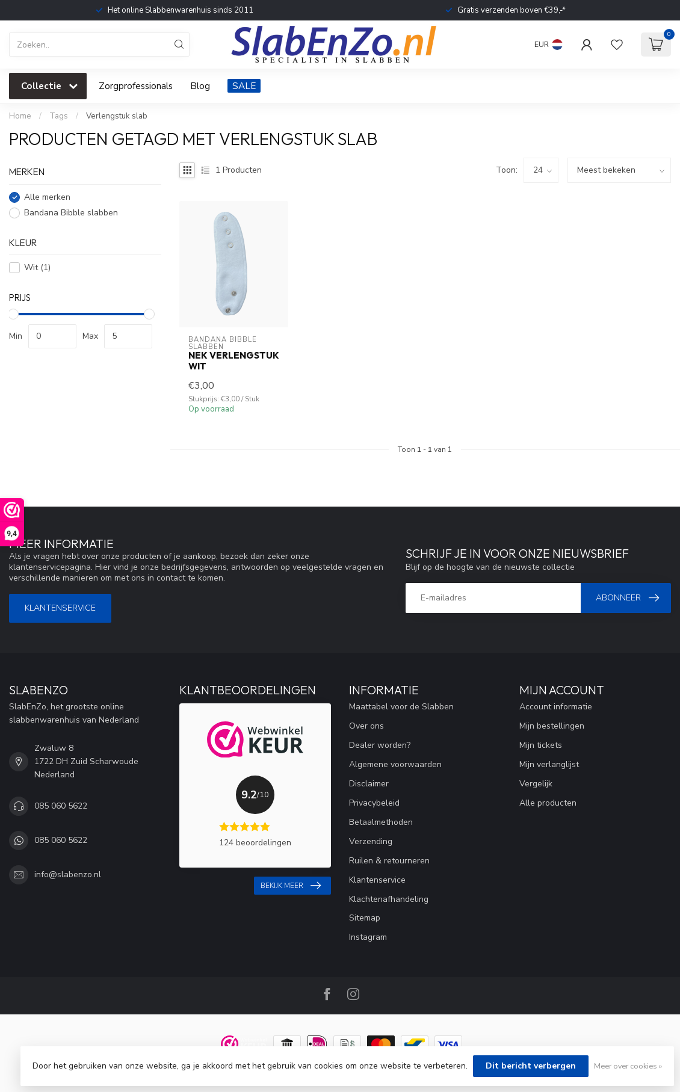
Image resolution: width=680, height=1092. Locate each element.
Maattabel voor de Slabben (401, 706)
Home (20, 116)
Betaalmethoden (381, 822)
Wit (37, 267)
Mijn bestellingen (551, 726)
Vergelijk (535, 783)
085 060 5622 (60, 806)
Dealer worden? (379, 745)
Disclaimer (369, 783)
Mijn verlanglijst (549, 764)
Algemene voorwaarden (395, 764)
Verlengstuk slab (116, 116)
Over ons (366, 726)
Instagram (368, 937)
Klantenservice (60, 608)
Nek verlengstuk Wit (233, 361)
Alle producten (547, 803)
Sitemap (364, 918)
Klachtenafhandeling (388, 899)
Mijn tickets (540, 745)
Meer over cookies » (628, 1066)
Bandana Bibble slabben (71, 212)
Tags (58, 116)
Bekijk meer (291, 886)
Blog (200, 85)
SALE (244, 85)
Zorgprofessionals (136, 85)
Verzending (370, 841)
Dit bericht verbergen (531, 1066)
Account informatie (555, 706)
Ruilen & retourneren (389, 860)
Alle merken (47, 197)
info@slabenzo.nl (67, 874)
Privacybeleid (374, 803)
